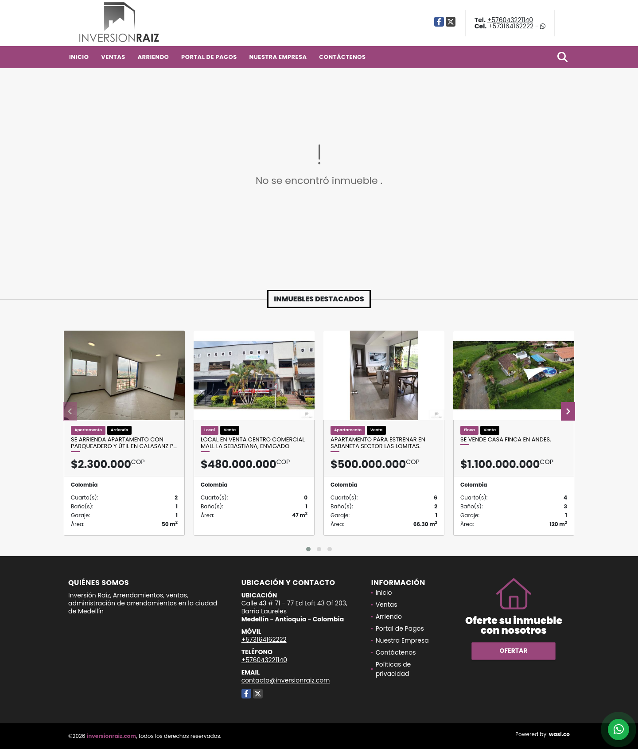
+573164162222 (510, 26)
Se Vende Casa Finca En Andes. (505, 439)
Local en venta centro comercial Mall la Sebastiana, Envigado (253, 443)
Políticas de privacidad (393, 669)
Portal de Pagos (209, 57)
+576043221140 (510, 20)
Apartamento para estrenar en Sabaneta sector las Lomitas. (378, 443)
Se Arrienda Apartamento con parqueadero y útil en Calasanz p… (124, 443)
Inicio (79, 57)
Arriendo (153, 57)
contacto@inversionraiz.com (285, 680)
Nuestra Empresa (278, 57)
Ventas (113, 57)
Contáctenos (342, 57)
